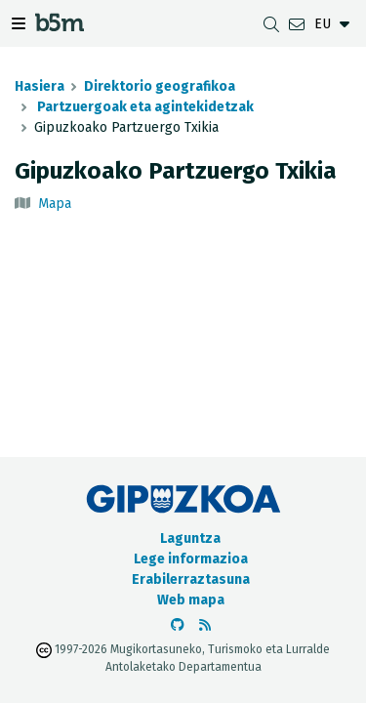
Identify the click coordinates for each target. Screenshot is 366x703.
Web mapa (190, 600)
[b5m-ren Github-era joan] (177, 625)
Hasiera (39, 86)
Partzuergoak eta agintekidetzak (144, 107)
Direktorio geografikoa (159, 86)
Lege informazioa (191, 559)
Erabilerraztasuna (191, 579)
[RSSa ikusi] (205, 625)
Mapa (54, 203)
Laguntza (190, 538)
